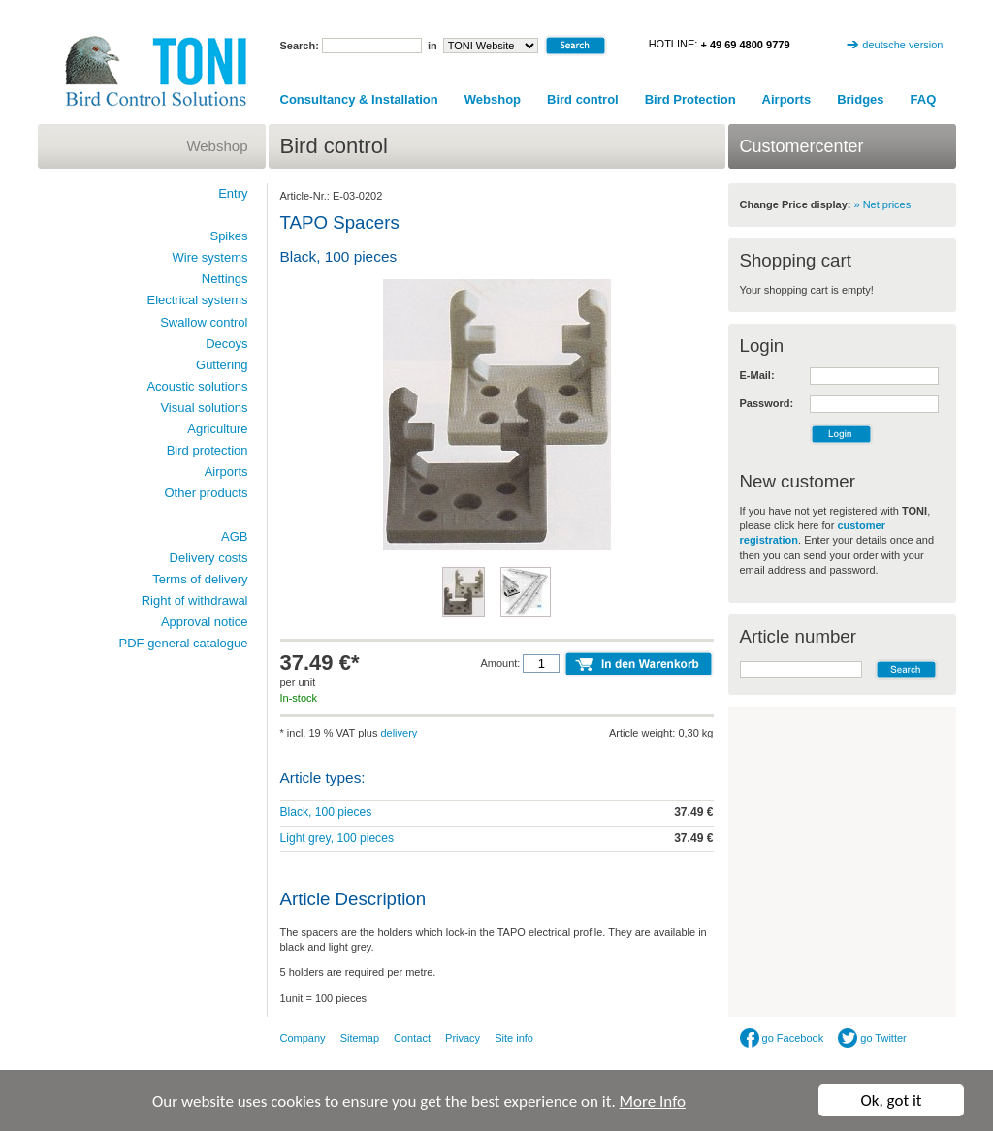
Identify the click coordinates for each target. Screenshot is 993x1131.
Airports (787, 99)
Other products (206, 493)
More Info (653, 1102)
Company (303, 1038)
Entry (232, 193)
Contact (412, 1038)
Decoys (226, 343)
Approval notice (204, 621)
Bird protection (207, 450)
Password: (767, 403)
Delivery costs (209, 557)
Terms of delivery (199, 579)
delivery (398, 732)
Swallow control (203, 322)
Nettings (225, 278)
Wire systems (210, 257)
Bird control (583, 99)
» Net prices (883, 204)
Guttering (221, 365)
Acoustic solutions (196, 386)
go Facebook (782, 1038)
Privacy (462, 1038)
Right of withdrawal (195, 600)
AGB (234, 536)
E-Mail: (757, 375)
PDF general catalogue (183, 643)
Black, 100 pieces (326, 812)
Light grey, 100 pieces (337, 838)
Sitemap (359, 1038)
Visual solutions (203, 407)
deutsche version (902, 44)
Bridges (860, 99)
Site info (514, 1038)
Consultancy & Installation (359, 99)
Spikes (228, 236)
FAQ (924, 99)
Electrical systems (196, 300)
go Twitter (872, 1038)
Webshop (492, 99)
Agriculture (217, 429)
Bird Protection (690, 99)
